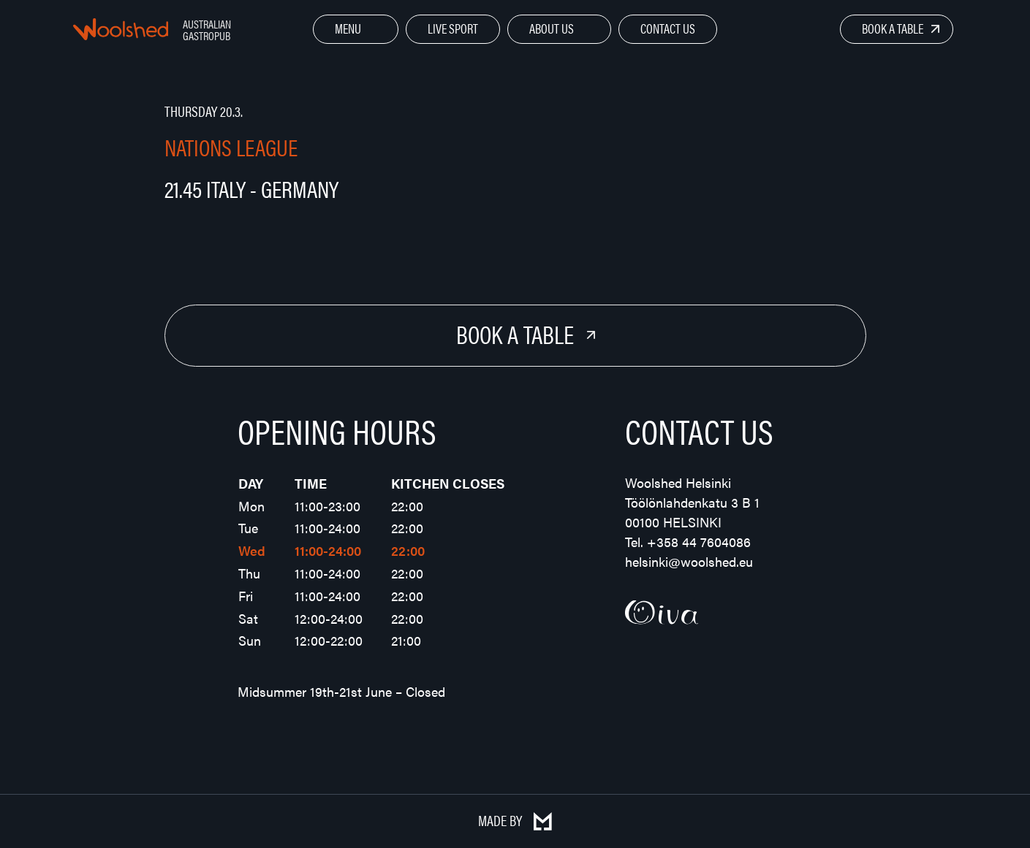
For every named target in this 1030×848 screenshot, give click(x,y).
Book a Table (892, 28)
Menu (348, 28)
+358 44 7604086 (699, 541)
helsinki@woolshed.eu (689, 561)
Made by (515, 819)
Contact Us (667, 28)
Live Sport (453, 28)
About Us (551, 28)
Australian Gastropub (207, 29)
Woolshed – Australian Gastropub (120, 29)
